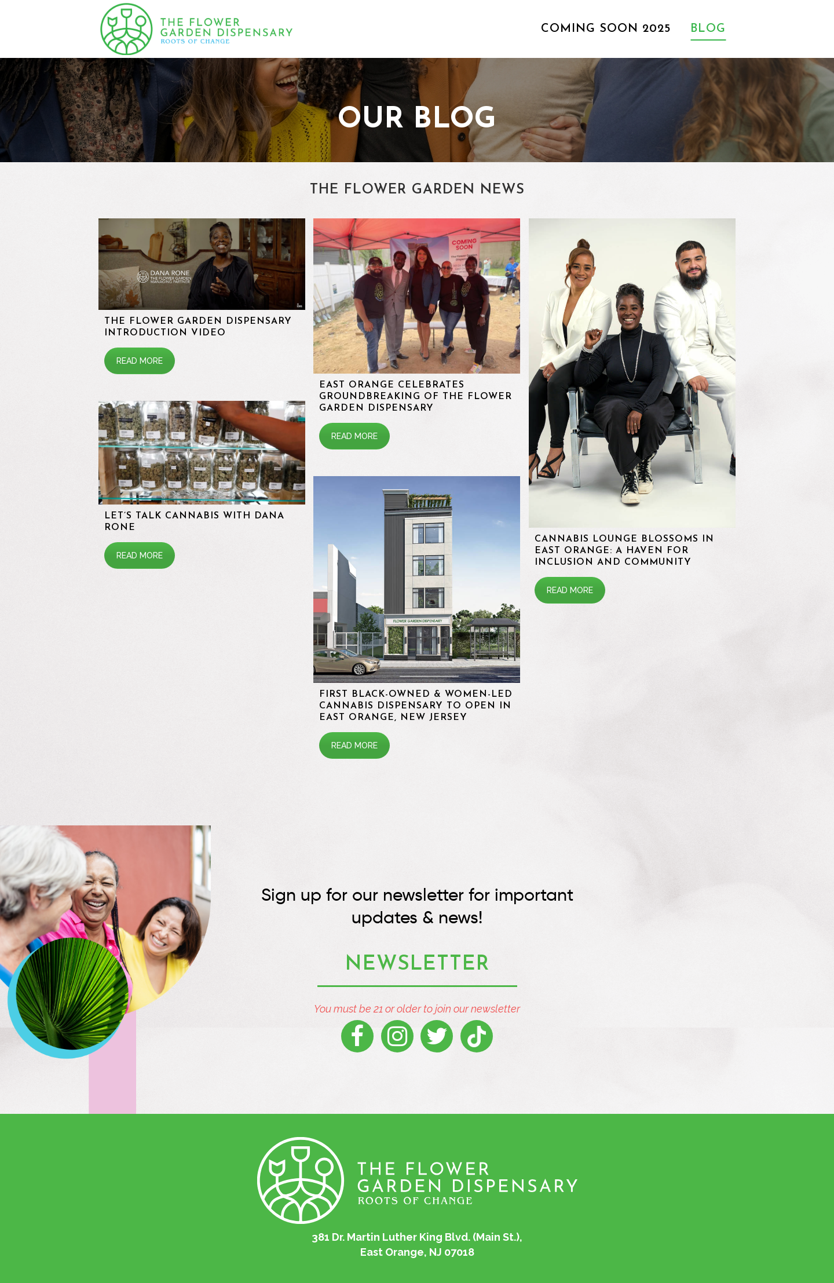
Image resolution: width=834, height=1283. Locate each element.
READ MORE (139, 360)
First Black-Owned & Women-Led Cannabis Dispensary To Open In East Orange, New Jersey (416, 706)
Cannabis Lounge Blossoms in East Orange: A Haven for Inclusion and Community (624, 551)
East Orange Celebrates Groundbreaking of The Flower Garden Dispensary (416, 397)
